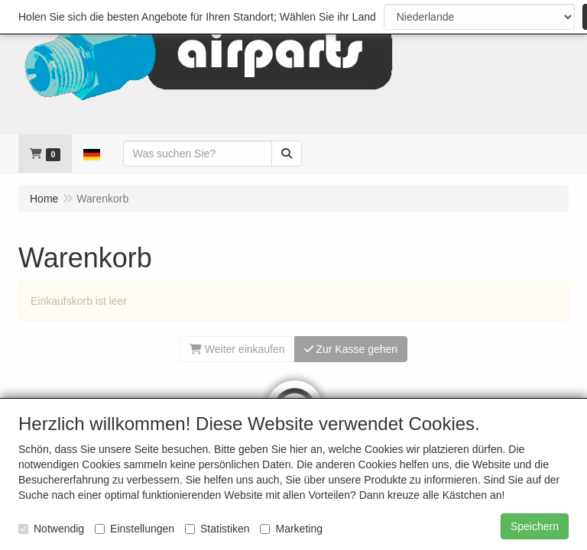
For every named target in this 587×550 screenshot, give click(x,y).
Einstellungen (134, 528)
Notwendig (51, 528)
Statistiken (217, 528)
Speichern (535, 526)
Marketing (291, 528)
